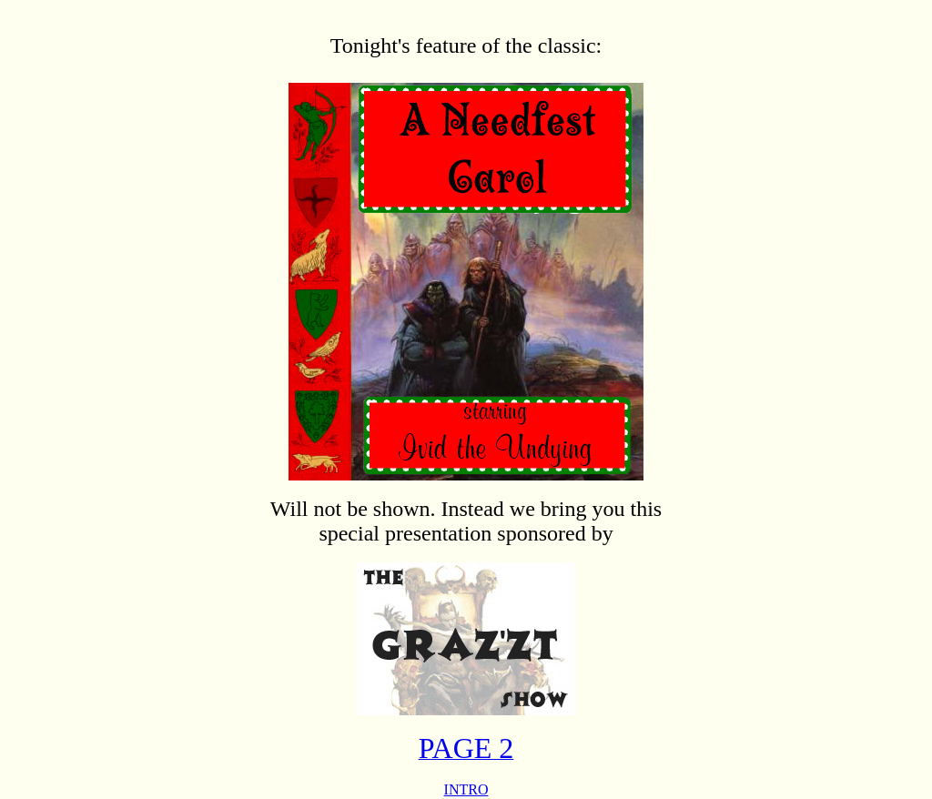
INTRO (466, 789)
